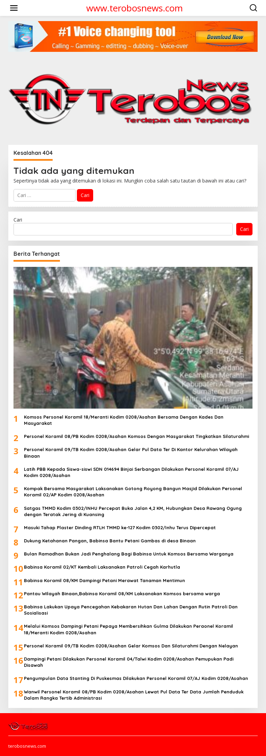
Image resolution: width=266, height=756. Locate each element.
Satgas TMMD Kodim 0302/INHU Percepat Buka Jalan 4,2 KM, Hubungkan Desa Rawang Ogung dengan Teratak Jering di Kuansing (133, 511)
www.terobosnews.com (134, 8)
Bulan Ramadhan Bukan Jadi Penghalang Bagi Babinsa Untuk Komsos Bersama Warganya (128, 554)
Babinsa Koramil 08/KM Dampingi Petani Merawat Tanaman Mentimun (104, 580)
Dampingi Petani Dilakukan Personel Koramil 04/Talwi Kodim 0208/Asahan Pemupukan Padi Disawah (128, 662)
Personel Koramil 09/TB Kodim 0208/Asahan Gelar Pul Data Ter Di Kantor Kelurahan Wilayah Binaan (131, 452)
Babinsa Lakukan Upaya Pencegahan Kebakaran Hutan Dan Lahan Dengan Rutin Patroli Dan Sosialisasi (131, 610)
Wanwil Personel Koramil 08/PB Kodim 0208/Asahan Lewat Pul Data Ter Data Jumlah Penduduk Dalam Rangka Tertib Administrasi (133, 695)
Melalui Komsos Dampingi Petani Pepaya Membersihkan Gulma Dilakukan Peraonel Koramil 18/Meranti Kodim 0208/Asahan (128, 629)
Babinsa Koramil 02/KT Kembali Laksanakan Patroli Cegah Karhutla (102, 567)
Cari (18, 219)
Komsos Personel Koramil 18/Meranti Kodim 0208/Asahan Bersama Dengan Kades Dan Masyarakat (123, 420)
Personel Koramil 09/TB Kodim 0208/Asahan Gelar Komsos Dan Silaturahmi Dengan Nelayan (131, 645)
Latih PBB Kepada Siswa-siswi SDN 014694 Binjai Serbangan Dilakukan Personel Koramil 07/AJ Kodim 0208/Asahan (131, 472)
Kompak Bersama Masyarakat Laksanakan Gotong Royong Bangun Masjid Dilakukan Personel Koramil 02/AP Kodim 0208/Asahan (133, 491)
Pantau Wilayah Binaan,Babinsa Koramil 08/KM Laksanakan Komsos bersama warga (122, 593)
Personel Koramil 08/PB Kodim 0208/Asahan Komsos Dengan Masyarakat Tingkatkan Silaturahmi (136, 436)
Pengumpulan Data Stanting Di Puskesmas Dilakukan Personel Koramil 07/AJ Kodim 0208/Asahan (136, 678)
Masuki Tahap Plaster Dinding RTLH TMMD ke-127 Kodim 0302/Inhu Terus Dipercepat (120, 527)
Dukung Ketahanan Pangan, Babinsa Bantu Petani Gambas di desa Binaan (110, 540)
